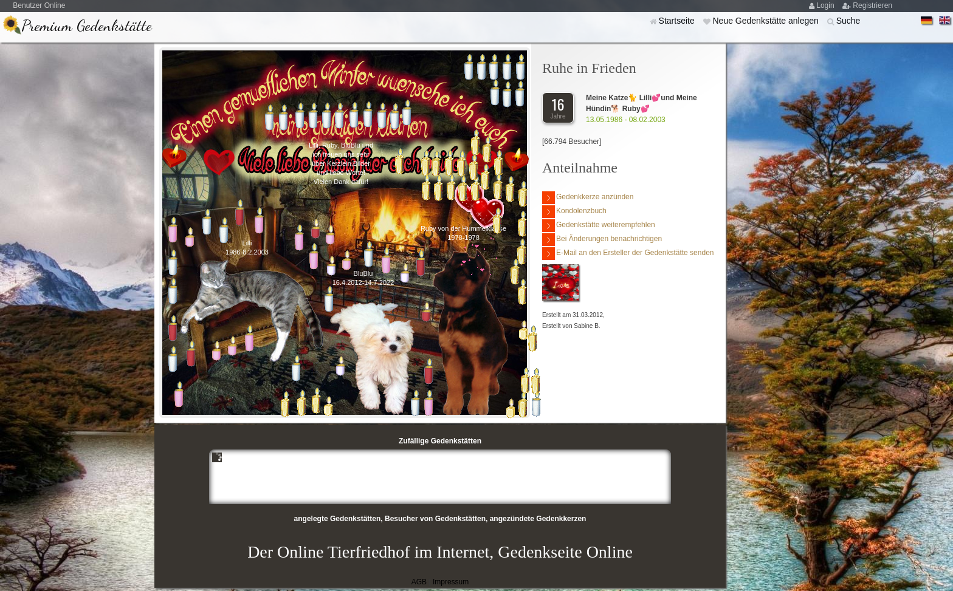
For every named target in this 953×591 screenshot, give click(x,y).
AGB (419, 582)
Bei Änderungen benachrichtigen (602, 239)
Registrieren (872, 5)
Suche (848, 21)
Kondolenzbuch (574, 211)
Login (826, 5)
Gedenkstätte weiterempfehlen (598, 225)
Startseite (678, 21)
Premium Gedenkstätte (86, 25)
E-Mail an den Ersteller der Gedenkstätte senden (628, 253)
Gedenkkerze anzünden (587, 197)
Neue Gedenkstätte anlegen (766, 21)
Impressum (451, 582)
